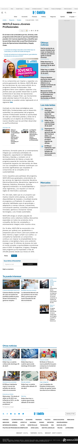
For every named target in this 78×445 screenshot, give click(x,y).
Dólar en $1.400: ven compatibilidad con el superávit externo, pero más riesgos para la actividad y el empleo (15, 136)
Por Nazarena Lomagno (8, 407)
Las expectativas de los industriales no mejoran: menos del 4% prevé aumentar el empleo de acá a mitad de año (53, 294)
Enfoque (27, 8)
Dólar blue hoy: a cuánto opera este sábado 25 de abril (27, 400)
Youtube (19, 413)
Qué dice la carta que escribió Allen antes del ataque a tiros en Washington (50, 113)
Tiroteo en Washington (56, 8)
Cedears (57, 185)
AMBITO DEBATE (53, 433)
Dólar (12, 8)
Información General (10, 425)
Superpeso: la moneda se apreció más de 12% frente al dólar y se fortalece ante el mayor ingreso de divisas (50, 136)
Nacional (33, 422)
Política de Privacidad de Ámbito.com (15, 428)
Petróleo (46, 8)
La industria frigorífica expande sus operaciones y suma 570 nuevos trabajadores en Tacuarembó (33, 135)
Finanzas (34, 16)
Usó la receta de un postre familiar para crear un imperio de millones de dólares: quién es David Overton (48, 52)
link (11, 102)
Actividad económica (36, 8)
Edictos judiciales (48, 428)
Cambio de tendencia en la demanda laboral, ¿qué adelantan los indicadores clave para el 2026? (20, 55)
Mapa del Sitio (61, 425)
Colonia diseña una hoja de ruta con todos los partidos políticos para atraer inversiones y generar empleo (11, 296)
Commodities (52, 185)
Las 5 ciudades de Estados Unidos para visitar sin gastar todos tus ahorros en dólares (48, 387)
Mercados (70, 419)
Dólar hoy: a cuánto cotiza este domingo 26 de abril (48, 71)
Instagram (11, 413)
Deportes (50, 422)
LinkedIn (15, 413)
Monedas (43, 185)
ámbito (5, 20)
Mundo (41, 422)
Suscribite (30, 264)
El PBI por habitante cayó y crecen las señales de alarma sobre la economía (50, 150)
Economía (24, 16)
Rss (52, 425)
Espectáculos (32, 425)
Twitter (3, 413)
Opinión (62, 16)
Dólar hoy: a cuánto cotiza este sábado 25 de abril (29, 386)
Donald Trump (19, 8)
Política (43, 16)
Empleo (19, 20)
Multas (59, 428)
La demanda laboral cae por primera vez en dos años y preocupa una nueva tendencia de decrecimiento (29, 296)
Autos (22, 425)
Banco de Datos (58, 419)
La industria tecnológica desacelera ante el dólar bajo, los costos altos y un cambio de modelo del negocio (19, 50)
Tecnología (44, 425)
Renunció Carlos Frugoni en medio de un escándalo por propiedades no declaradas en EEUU (48, 94)
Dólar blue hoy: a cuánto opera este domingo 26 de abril (48, 63)
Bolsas (47, 185)
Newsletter (74, 16)
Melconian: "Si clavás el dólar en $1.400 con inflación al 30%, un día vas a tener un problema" (11, 400)
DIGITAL (22, 433)
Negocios (53, 16)
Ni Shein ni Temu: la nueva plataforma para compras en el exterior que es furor (48, 365)
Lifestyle (23, 422)
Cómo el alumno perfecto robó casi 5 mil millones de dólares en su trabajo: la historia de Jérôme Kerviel (48, 82)
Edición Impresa (62, 422)
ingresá (74, 12)
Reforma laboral (67, 8)
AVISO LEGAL (35, 428)
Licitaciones (69, 428)
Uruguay (71, 16)
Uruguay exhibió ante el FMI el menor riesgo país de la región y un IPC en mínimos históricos (53, 314)
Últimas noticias (17, 419)
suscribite (69, 12)
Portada (6, 419)
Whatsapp (23, 413)
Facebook (7, 413)
